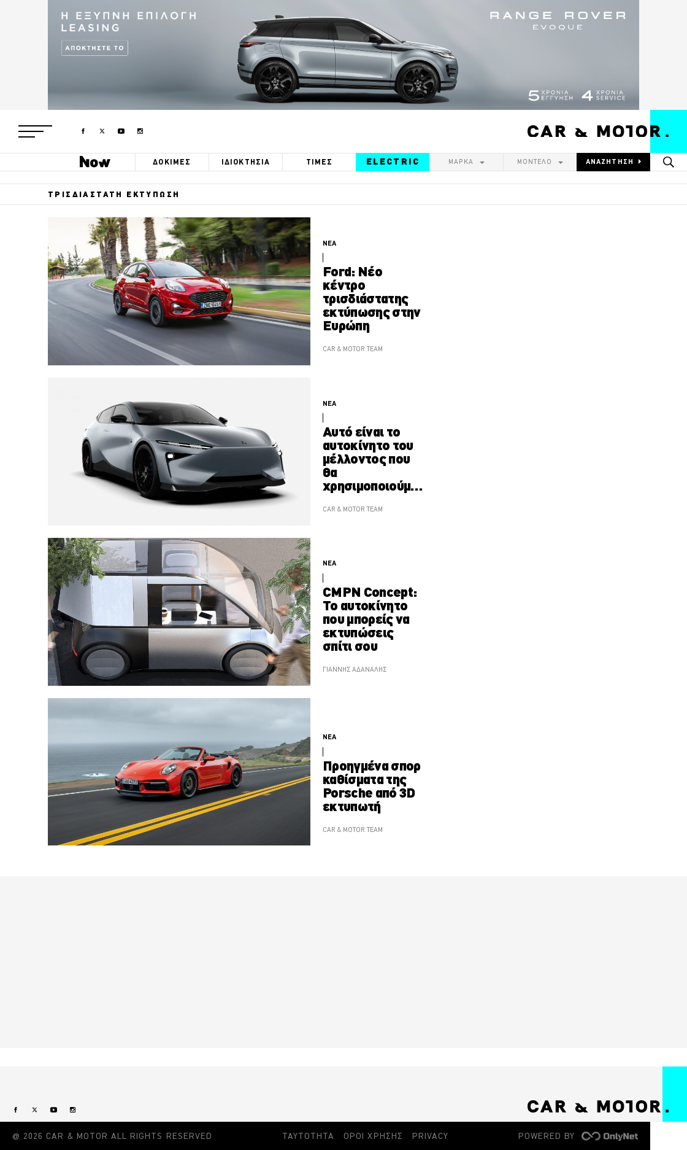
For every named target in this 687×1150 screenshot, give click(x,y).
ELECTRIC (393, 161)
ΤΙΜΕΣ (319, 162)
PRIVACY (430, 1136)
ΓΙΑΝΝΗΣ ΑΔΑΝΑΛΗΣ (354, 669)
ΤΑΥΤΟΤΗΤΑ (308, 1136)
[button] (35, 131)
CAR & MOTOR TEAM (353, 348)
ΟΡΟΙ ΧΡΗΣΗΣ (373, 1136)
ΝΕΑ (329, 243)
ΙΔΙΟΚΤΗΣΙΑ (246, 162)
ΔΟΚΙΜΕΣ (172, 162)
